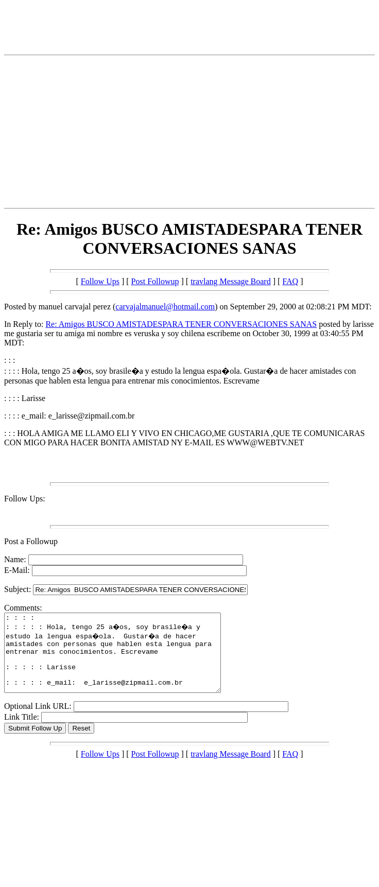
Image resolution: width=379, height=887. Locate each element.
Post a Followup (31, 541)
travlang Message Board (231, 281)
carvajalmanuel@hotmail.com (165, 306)
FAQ (290, 281)
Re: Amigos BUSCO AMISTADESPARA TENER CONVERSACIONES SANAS (181, 324)
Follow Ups (100, 281)
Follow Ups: (24, 498)
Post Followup (155, 281)
